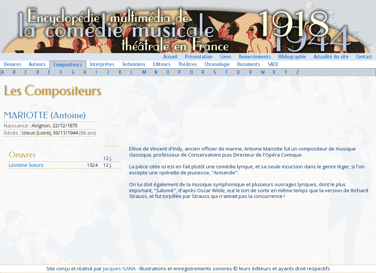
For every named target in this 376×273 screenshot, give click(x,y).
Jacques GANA (119, 268)
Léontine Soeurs (26, 165)
